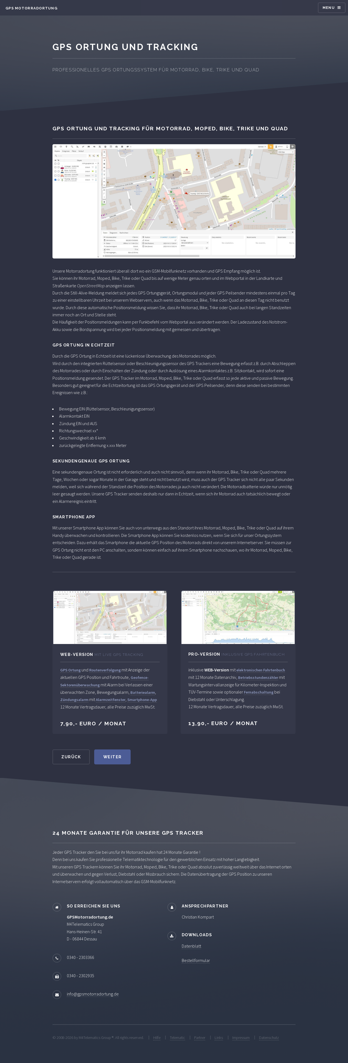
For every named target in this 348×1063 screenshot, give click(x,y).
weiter (112, 756)
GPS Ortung (70, 670)
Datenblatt (191, 946)
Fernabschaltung (258, 692)
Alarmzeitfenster (110, 699)
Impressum (241, 1037)
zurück (71, 756)
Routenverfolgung (105, 670)
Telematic (177, 1037)
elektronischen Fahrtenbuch (260, 670)
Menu (329, 8)
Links (219, 1037)
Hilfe (156, 1037)
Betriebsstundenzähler (258, 677)
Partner (199, 1037)
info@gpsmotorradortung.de (93, 994)
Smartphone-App (142, 699)
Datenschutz (269, 1037)
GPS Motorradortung (31, 8)
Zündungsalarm (74, 699)
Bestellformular (196, 960)
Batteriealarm (142, 692)
